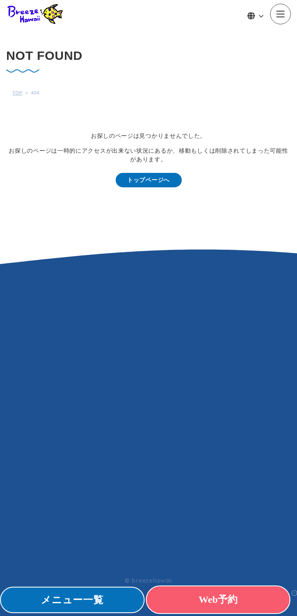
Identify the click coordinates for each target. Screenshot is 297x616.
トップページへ (148, 180)
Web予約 (218, 599)
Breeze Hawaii (35, 14)
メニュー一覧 (72, 600)
